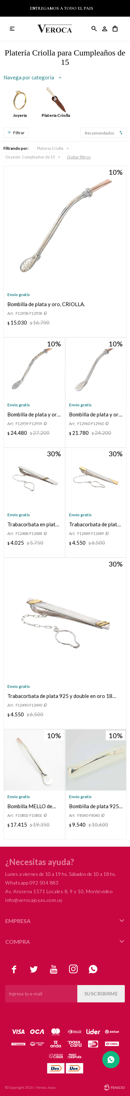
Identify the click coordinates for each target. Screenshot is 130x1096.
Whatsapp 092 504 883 (31, 883)
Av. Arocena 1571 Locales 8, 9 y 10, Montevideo (59, 891)
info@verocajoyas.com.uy (34, 900)
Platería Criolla (50, 148)
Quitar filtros (79, 156)
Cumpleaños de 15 (30, 157)
